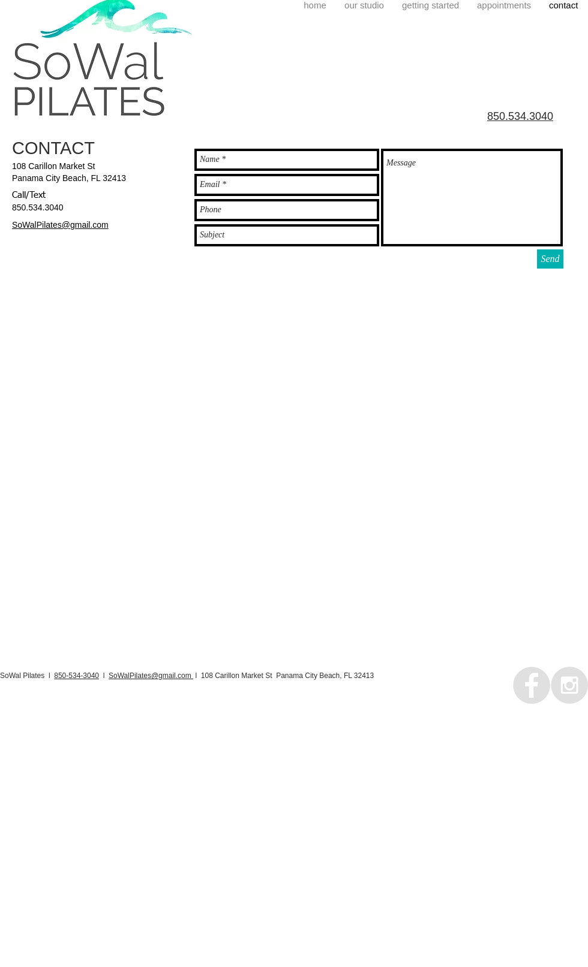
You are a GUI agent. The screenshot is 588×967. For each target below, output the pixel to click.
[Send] (550, 259)
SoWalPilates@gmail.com (151, 675)
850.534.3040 (38, 207)
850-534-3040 (76, 675)
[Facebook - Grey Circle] (531, 685)
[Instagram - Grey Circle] (569, 685)
